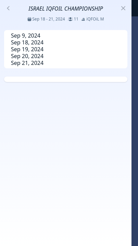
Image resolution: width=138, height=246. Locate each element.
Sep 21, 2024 (27, 63)
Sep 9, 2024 (25, 35)
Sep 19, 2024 (27, 49)
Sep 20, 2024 (27, 56)
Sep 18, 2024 (27, 42)
